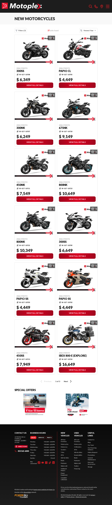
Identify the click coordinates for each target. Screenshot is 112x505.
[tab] (33, 437)
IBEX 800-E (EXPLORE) (73, 355)
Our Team (91, 445)
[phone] (96, 6)
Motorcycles (64, 444)
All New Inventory (64, 440)
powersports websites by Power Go (44, 489)
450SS (20, 355)
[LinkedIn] (53, 462)
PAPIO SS (22, 298)
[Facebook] (39, 462)
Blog (89, 442)
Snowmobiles (78, 455)
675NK (63, 127)
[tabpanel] (42, 450)
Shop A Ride (27, 492)
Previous (46, 381)
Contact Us (91, 440)
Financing (77, 469)
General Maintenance (92, 458)
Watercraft (64, 466)
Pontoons (64, 463)
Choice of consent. (81, 497)
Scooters (63, 449)
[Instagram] (46, 462)
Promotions (91, 455)
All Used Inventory (77, 440)
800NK (63, 184)
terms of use (71, 497)
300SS (20, 71)
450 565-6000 (22, 451)
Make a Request (92, 452)
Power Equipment (64, 474)
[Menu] (107, 6)
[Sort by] (89, 30)
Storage (90, 467)
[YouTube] (42, 462)
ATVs (62, 455)
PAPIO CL (65, 71)
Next (68, 381)
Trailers (76, 466)
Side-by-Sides (65, 458)
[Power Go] (35, 496)
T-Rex (62, 452)
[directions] (102, 6)
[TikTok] (49, 462)
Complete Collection (64, 478)
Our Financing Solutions (92, 448)
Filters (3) (21, 30)
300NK (20, 127)
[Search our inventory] (90, 6)
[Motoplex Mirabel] (22, 6)
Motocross (64, 447)
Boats (62, 460)
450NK (20, 184)
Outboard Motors (64, 469)
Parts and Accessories (91, 463)
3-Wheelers (77, 447)
